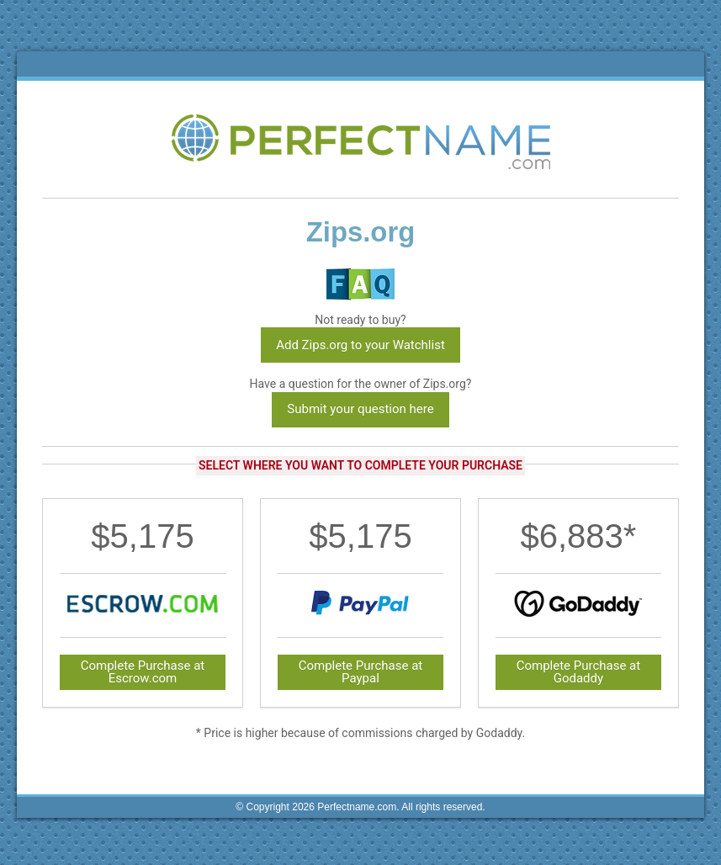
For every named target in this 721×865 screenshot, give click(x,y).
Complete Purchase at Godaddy (579, 672)
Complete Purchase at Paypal (361, 672)
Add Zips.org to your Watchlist (360, 345)
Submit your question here (360, 409)
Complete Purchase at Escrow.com (143, 672)
